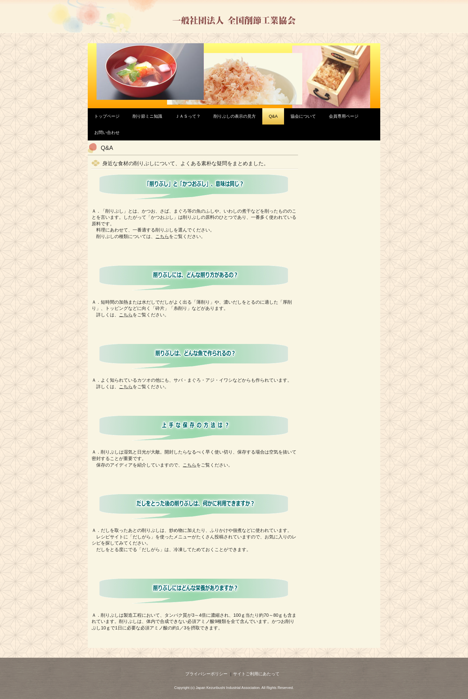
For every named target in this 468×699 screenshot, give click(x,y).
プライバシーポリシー (206, 673)
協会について (303, 116)
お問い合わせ (107, 132)
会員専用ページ (343, 116)
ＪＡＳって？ (188, 116)
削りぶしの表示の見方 (235, 116)
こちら (126, 314)
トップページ (107, 116)
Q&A (273, 116)
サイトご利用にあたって (256, 673)
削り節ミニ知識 (147, 116)
